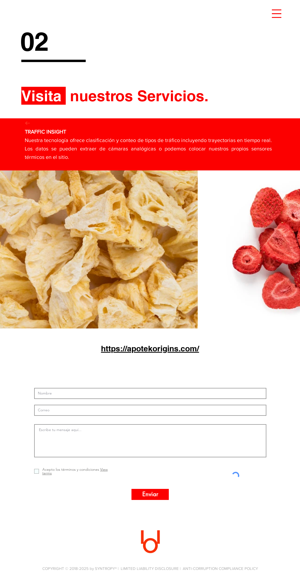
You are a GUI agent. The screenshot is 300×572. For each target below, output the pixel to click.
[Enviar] (150, 494)
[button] (276, 13)
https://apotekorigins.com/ (150, 348)
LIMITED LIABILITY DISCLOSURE (150, 568)
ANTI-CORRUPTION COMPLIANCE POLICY (220, 568)
